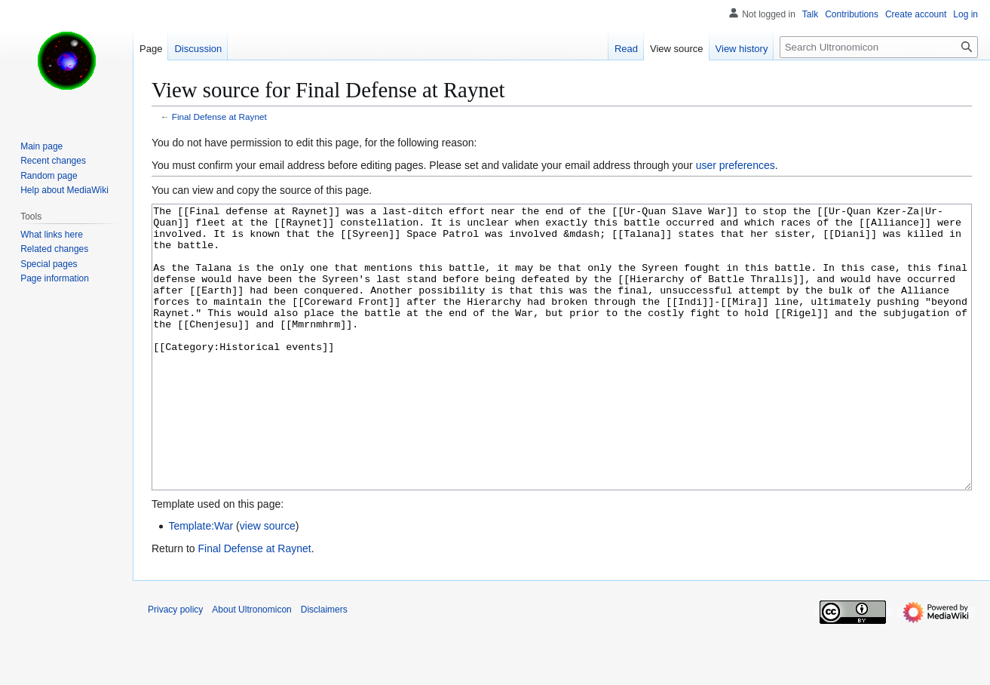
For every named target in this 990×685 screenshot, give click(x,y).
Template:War (200, 582)
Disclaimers (324, 666)
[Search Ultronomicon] (879, 47)
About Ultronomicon (251, 666)
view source (268, 582)
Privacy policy (175, 666)
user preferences (735, 165)
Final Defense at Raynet (219, 116)
